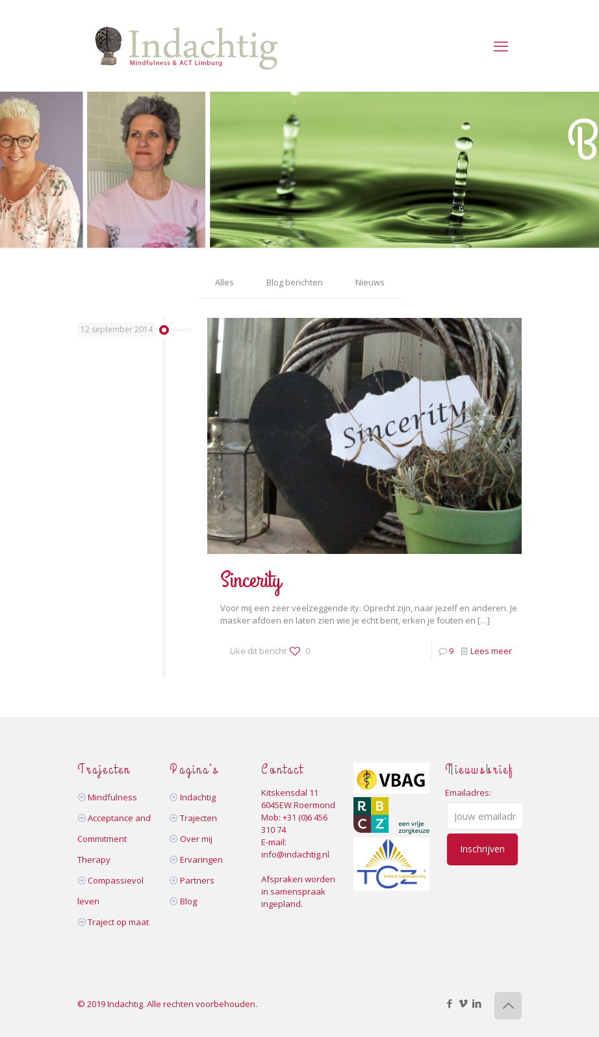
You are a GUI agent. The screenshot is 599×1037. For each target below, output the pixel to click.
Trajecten (198, 818)
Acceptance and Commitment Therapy (114, 838)
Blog (188, 901)
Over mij (196, 839)
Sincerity (250, 580)
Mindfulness (112, 797)
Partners (197, 880)
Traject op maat (118, 922)
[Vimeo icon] (463, 1003)
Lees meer (491, 651)
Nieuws (370, 282)
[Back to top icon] (508, 1005)
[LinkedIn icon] (476, 1003)
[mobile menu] (501, 45)
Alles (224, 282)
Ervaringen (201, 859)
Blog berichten (294, 282)
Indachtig (198, 797)
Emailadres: (468, 792)
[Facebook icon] (449, 1003)
